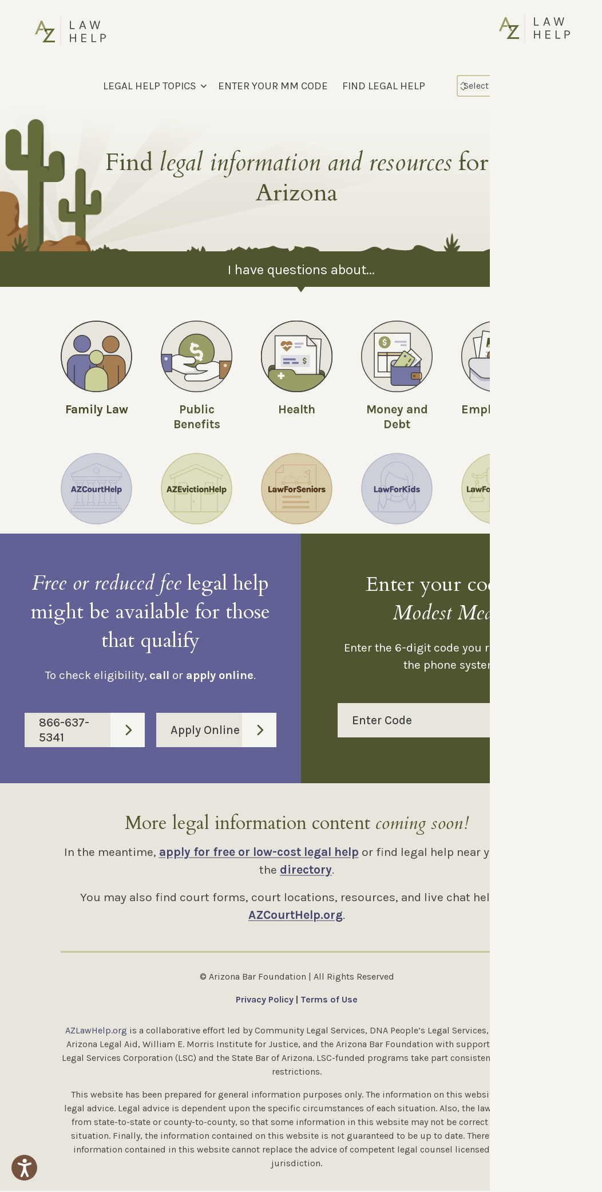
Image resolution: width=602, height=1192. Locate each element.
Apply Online (223, 731)
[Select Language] (506, 86)
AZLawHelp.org (96, 1031)
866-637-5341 (92, 731)
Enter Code (458, 721)
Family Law (96, 409)
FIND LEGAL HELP (383, 86)
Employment (497, 409)
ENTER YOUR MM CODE (273, 86)
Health (296, 409)
